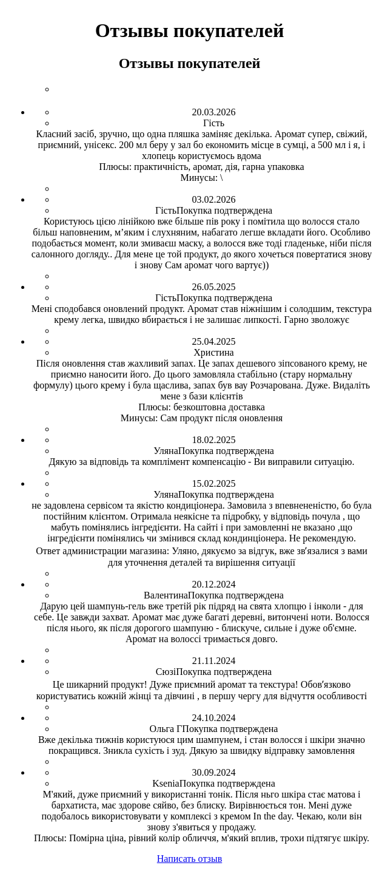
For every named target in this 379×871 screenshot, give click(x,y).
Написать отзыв (189, 858)
